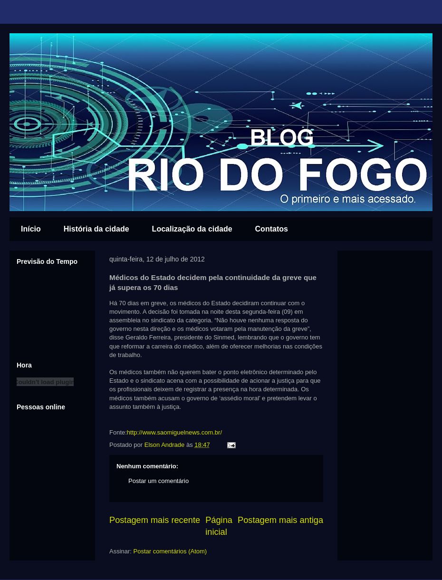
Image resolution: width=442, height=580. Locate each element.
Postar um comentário (158, 480)
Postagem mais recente (154, 520)
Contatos (271, 229)
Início (31, 229)
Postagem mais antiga (280, 520)
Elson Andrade (165, 444)
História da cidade (96, 229)
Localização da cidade (192, 229)
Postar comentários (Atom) (170, 551)
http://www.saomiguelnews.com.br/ (174, 432)
